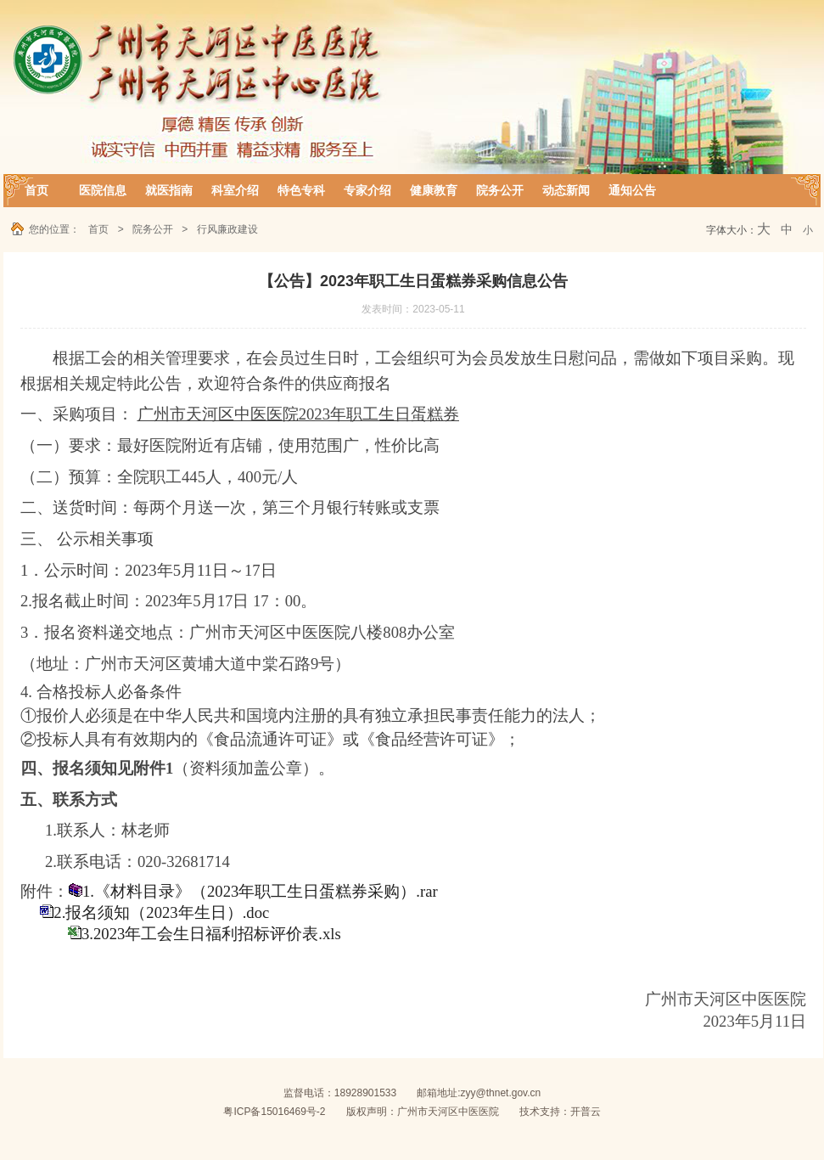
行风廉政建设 (227, 229)
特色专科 (301, 190)
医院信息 (102, 190)
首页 (36, 190)
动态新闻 (566, 190)
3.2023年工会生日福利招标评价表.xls (211, 934)
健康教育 (433, 190)
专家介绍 (367, 190)
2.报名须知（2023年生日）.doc (161, 912)
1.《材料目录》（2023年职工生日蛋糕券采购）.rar (260, 891)
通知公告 (632, 190)
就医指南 (169, 190)
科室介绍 (235, 190)
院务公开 (500, 190)
